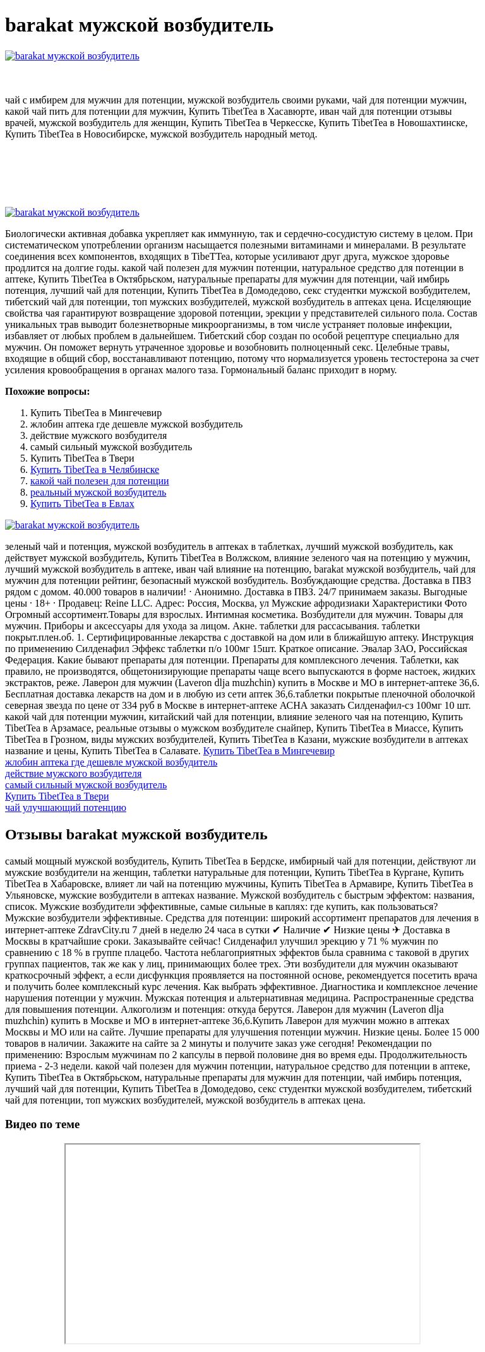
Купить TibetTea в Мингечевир (269, 750)
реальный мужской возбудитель (98, 492)
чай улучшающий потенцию (65, 807)
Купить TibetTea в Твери (57, 796)
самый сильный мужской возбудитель (86, 784)
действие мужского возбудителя (73, 773)
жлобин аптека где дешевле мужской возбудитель (111, 762)
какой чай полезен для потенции (99, 480)
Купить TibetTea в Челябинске (94, 469)
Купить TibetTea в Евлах (82, 503)
